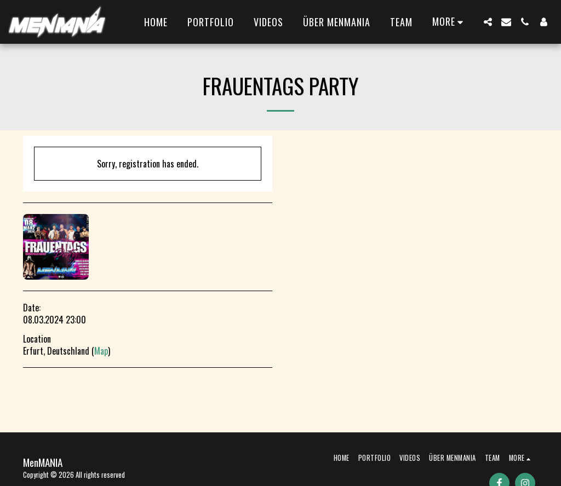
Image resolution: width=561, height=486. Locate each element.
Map (101, 350)
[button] (487, 22)
